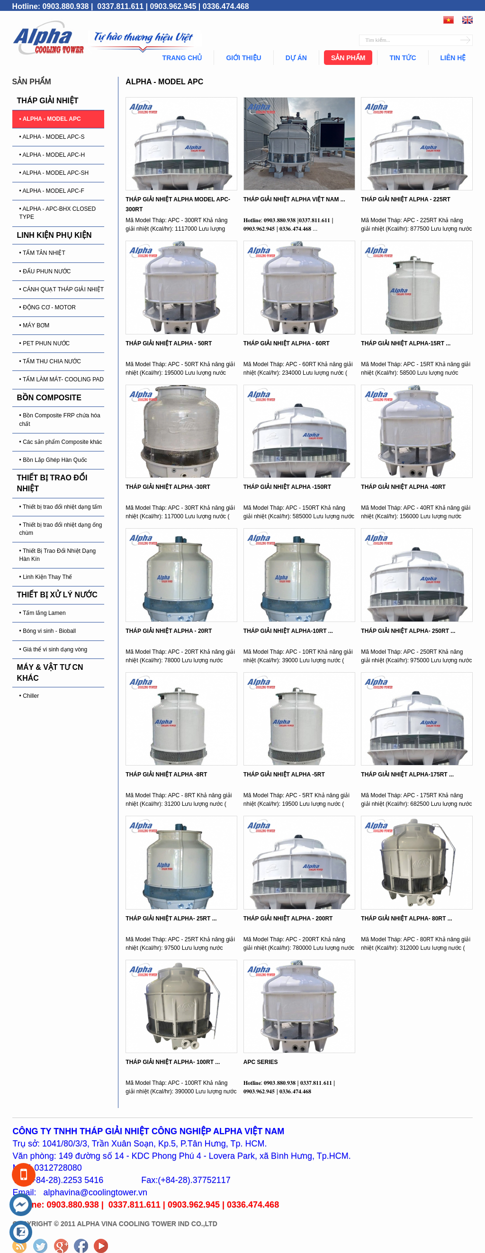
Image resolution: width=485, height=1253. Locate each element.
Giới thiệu (243, 58)
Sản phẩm (348, 58)
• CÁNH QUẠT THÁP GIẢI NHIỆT (61, 289)
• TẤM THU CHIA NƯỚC (50, 361)
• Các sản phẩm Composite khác (60, 442)
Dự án (296, 58)
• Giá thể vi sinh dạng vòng (53, 649)
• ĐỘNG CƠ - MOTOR (47, 307)
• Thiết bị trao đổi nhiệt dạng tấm (60, 507)
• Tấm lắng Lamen (42, 613)
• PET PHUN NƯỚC (44, 343)
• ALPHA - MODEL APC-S (52, 137)
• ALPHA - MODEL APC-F (51, 191)
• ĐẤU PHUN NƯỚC (45, 271)
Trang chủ (182, 58)
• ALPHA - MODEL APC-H (52, 155)
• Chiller (29, 696)
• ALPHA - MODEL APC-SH (54, 173)
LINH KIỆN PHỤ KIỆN (54, 235)
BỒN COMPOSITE (49, 398)
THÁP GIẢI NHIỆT (48, 101)
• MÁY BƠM (34, 325)
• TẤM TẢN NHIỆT (42, 253)
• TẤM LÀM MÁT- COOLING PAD (61, 379)
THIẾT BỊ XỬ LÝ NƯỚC (57, 595)
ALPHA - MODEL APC (164, 82)
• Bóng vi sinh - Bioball (47, 631)
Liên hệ (453, 58)
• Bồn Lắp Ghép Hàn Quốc (53, 460)
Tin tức (402, 58)
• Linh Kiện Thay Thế (45, 577)
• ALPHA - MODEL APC (50, 119)
